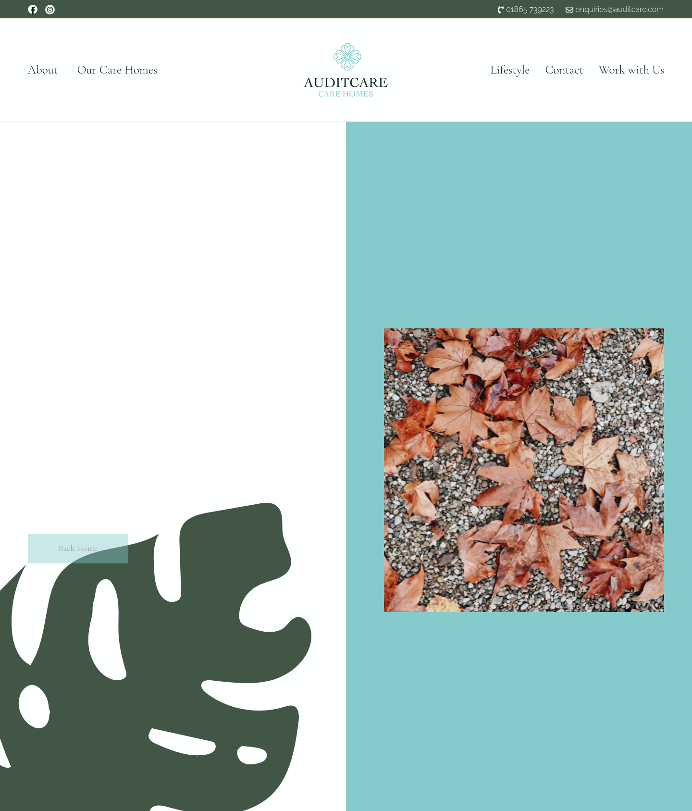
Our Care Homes (117, 69)
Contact (564, 69)
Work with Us (631, 69)
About (43, 69)
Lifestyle (510, 69)
